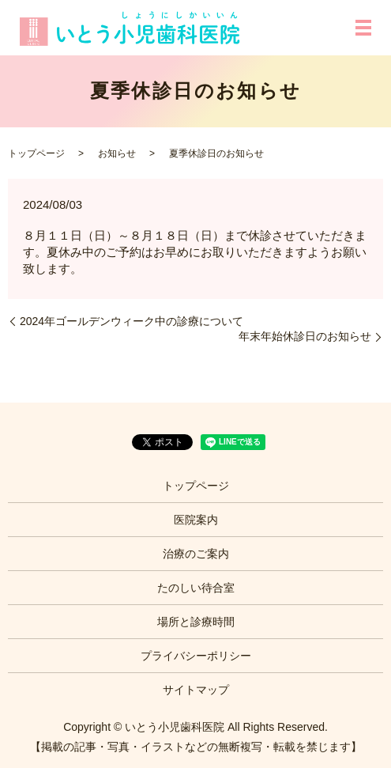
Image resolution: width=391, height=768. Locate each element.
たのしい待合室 (196, 587)
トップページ (36, 153)
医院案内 (196, 519)
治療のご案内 (196, 553)
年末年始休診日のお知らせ (305, 336)
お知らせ (117, 153)
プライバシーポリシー (196, 655)
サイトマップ (196, 689)
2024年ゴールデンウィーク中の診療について (131, 321)
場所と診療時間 (196, 621)
